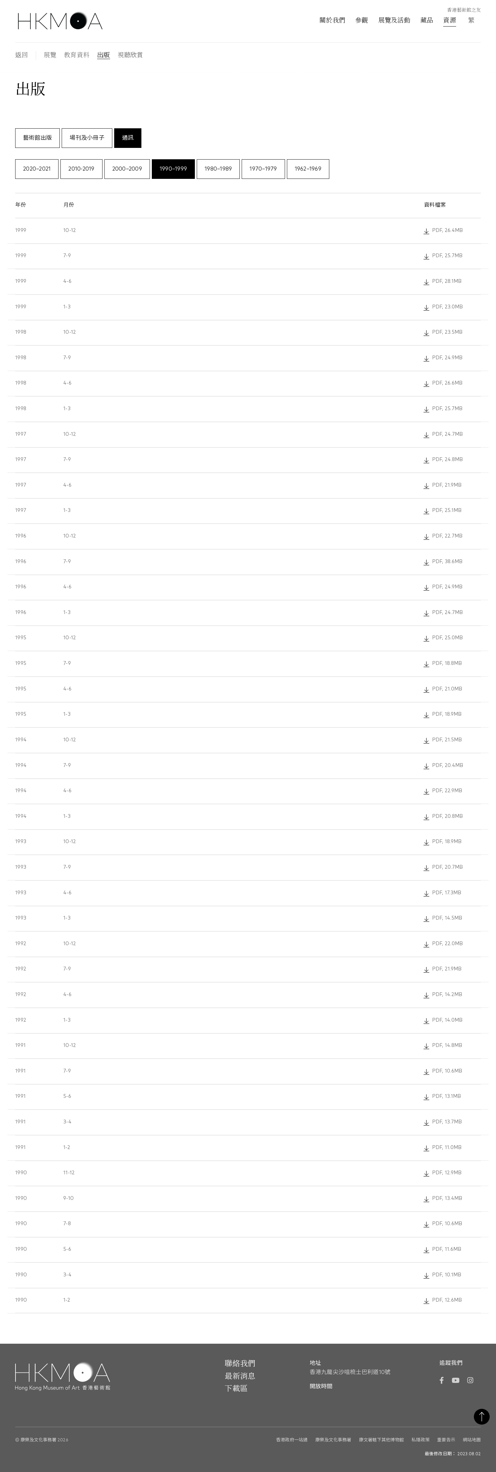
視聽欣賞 (130, 55)
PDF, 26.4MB (447, 230)
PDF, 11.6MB (447, 1249)
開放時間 (320, 1386)
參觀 (361, 21)
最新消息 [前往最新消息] (240, 1376)
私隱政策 (421, 1439)
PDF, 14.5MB (447, 918)
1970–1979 (263, 169)
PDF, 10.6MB (447, 1071)
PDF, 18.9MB (447, 714)
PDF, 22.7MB (447, 536)
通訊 (128, 138)
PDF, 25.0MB (447, 638)
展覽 (50, 55)
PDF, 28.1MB (447, 281)
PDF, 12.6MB (447, 1300)
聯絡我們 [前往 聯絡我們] (240, 1363)
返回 (21, 55)
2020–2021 (37, 169)
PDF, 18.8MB (447, 663)
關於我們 (332, 21)
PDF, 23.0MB (447, 306)
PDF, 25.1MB (447, 510)
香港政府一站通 (292, 1439)
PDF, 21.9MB (447, 485)
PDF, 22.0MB (447, 943)
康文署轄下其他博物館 (381, 1439)
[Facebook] (441, 1380)
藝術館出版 (37, 138)
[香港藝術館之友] (460, 10)
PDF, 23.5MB (447, 332)
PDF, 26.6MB (447, 383)
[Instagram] (470, 1380)
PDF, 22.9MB (447, 790)
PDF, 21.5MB (447, 739)
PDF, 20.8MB (447, 816)
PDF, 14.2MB (447, 994)
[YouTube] (455, 1380)
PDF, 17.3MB (447, 892)
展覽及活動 (394, 21)
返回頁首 (482, 1416)
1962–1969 (308, 169)
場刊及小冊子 (87, 138)
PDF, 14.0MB (447, 1020)
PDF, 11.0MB (447, 1147)
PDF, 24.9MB (447, 358)
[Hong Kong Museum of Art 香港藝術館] (60, 21)
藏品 (426, 21)
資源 (449, 21)
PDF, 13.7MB (447, 1121)
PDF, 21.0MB (447, 688)
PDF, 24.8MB (447, 459)
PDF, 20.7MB (447, 867)
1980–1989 (218, 169)
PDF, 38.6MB (447, 561)
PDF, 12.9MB (447, 1172)
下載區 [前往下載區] (236, 1388)
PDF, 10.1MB (447, 1274)
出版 (103, 55)
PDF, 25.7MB (447, 256)
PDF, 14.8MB (447, 1045)
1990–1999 (173, 169)
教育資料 (77, 55)
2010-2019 (81, 169)
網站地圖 (472, 1439)
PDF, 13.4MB (447, 1198)
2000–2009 (127, 169)
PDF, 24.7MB (447, 434)
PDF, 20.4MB (448, 765)
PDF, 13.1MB (446, 1096)
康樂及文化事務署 (333, 1439)
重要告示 (446, 1439)
